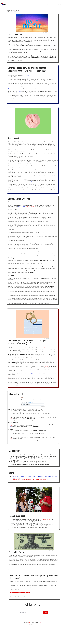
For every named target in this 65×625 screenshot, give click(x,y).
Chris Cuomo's (21, 206)
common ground (46, 519)
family (24, 520)
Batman (27, 524)
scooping (39, 142)
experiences (30, 369)
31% (18, 186)
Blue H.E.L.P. (14, 527)
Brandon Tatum (28, 170)
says (20, 91)
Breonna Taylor (38, 78)
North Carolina (16, 155)
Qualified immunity (12, 377)
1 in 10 (46, 160)
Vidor (12, 526)
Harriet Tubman (12, 559)
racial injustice (38, 523)
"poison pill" (54, 373)
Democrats (10, 89)
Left (10, 413)
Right (11, 412)
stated (46, 366)
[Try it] (45, 612)
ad (26, 522)
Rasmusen (22, 55)
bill (28, 75)
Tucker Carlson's (31, 206)
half (32, 182)
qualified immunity (35, 373)
